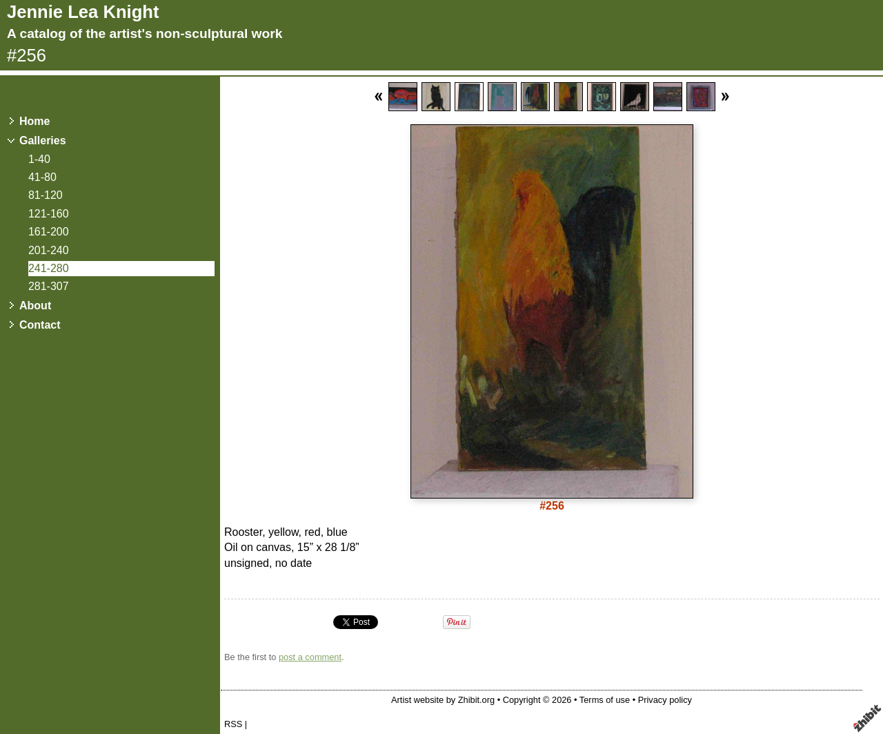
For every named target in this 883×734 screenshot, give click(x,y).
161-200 (48, 232)
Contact (40, 325)
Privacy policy (665, 700)
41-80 (42, 177)
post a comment (310, 657)
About (35, 305)
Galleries (42, 140)
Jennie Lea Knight (83, 11)
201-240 (48, 250)
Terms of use (604, 700)
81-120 (45, 195)
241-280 (48, 268)
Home (34, 121)
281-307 (48, 286)
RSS (233, 724)
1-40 (39, 159)
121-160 (48, 214)
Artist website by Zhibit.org (443, 700)
